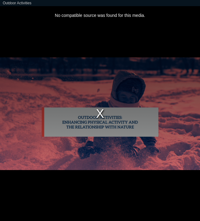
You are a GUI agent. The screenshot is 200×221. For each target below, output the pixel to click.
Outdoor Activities (17, 3)
